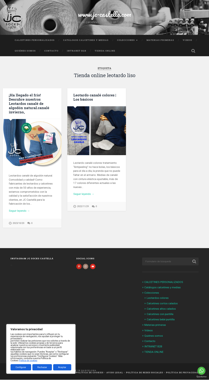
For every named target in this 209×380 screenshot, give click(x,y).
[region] (40, 349)
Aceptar (62, 367)
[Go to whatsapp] (201, 371)
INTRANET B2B (76, 50)
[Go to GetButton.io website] (201, 377)
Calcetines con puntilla (160, 314)
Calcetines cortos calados (162, 303)
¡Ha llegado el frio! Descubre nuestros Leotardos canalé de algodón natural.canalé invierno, (29, 103)
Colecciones (126, 40)
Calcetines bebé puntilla (161, 319)
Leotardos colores (158, 298)
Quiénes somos (25, 50)
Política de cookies (28, 360)
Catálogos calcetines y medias (86, 40)
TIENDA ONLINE (105, 50)
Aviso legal (114, 372)
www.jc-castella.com (104, 14)
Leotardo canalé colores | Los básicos (94, 97)
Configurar (21, 367)
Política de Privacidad (182, 372)
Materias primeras (160, 40)
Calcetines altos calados (161, 309)
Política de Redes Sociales (144, 372)
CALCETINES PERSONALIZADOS (35, 40)
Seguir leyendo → (19, 210)
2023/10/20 (18, 223)
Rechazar (42, 367)
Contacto (51, 50)
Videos (187, 40)
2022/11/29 (83, 206)
